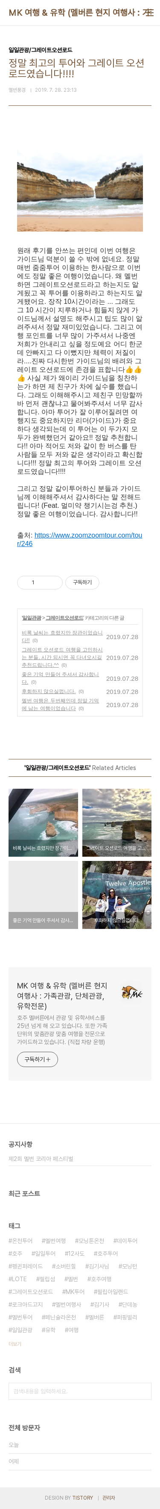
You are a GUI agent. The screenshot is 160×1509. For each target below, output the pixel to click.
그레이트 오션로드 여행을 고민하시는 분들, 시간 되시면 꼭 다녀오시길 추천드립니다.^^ (62, 657)
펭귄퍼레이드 (27, 1266)
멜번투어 (22, 1317)
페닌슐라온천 (60, 1317)
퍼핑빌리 (127, 1317)
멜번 (73, 1279)
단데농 (129, 1304)
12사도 (76, 1253)
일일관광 (31, 618)
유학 (50, 1330)
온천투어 (22, 1240)
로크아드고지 (27, 1304)
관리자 (108, 1498)
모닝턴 (129, 1266)
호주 (17, 1253)
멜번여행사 (68, 1304)
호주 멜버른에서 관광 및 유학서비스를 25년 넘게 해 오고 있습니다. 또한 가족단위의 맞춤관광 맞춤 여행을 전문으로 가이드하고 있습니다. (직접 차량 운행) (62, 1029)
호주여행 (101, 1279)
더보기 (15, 1344)
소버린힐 (65, 1266)
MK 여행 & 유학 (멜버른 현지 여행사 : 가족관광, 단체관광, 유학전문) (62, 996)
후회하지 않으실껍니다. (49, 691)
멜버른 (96, 1317)
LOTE (19, 1279)
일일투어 (45, 1253)
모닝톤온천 (91, 1240)
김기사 (101, 1304)
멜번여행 (55, 1240)
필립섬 (47, 1279)
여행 (73, 1330)
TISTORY (82, 1498)
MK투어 (75, 1291)
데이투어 (127, 1240)
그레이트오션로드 (64, 618)
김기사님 (99, 1266)
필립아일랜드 (112, 1291)
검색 (143, 1391)
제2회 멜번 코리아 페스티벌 (41, 1158)
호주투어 (107, 1253)
